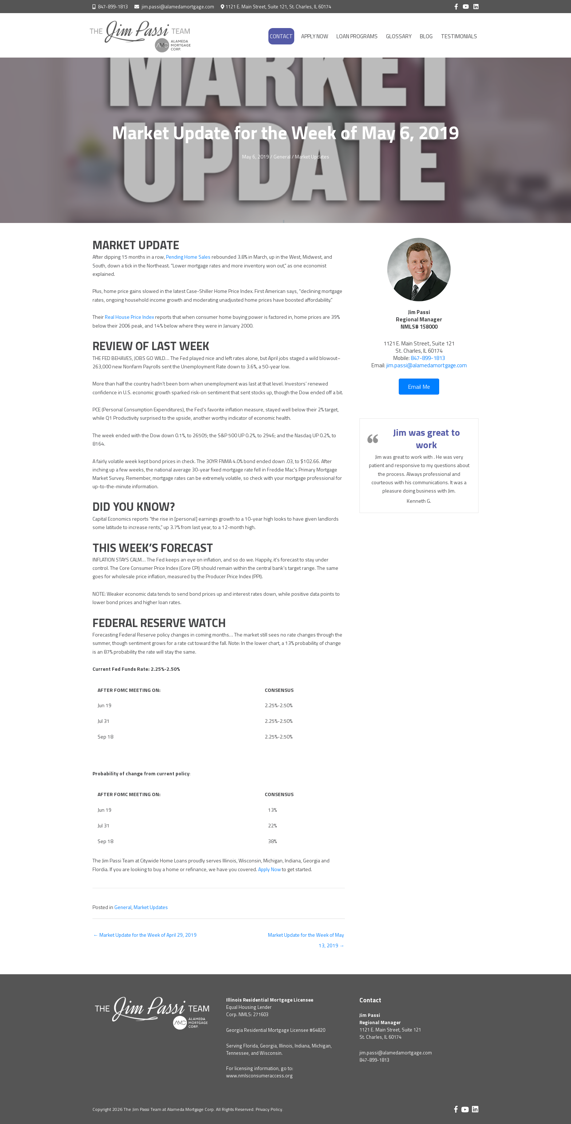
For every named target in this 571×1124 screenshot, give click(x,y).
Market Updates (312, 156)
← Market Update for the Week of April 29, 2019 (145, 935)
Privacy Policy (269, 1109)
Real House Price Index (130, 317)
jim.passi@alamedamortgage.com (178, 6)
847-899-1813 (113, 6)
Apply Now (270, 869)
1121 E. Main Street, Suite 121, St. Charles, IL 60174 (278, 6)
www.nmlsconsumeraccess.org (259, 1076)
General (281, 156)
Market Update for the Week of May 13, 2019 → (305, 936)
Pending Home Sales (189, 257)
